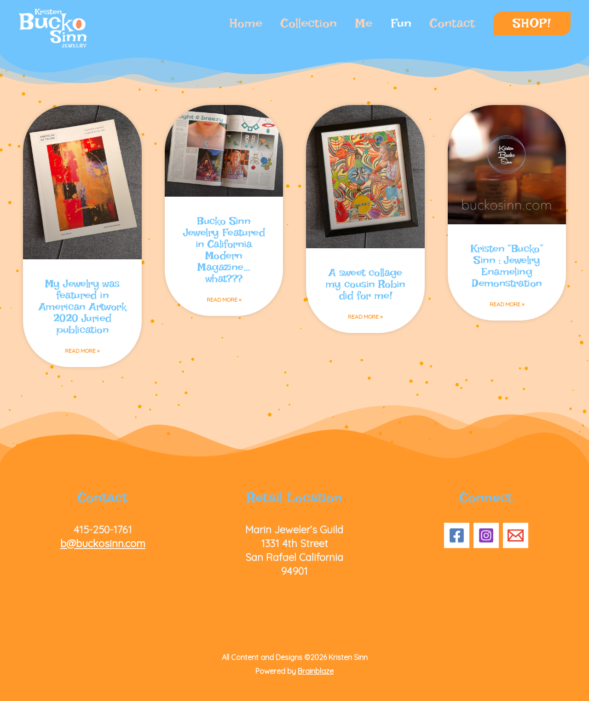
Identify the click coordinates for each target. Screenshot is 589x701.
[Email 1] (515, 535)
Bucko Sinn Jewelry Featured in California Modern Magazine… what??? (224, 249)
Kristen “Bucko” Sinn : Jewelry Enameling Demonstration (506, 266)
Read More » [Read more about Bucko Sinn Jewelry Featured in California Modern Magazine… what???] (224, 299)
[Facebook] (456, 535)
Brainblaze (316, 671)
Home (246, 23)
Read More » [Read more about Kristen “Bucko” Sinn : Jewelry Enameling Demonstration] (507, 304)
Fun (401, 23)
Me (363, 23)
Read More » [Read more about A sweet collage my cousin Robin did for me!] (365, 316)
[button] (532, 23)
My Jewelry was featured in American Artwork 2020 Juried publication (82, 306)
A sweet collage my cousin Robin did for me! (365, 284)
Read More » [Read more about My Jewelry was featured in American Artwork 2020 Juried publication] (82, 350)
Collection (309, 23)
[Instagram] (486, 535)
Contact (452, 23)
